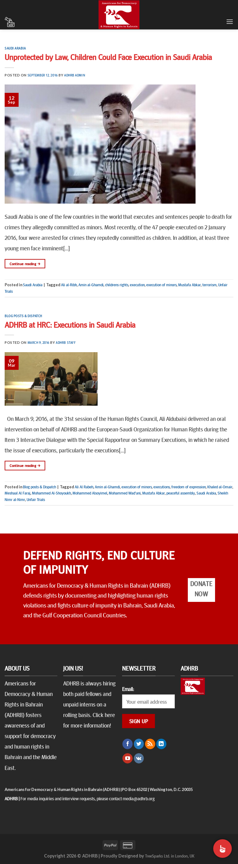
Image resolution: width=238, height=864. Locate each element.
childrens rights (116, 284)
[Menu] (229, 21)
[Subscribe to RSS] (150, 744)
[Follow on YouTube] (127, 758)
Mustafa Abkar (189, 284)
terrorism (209, 284)
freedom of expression (188, 487)
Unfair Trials (36, 499)
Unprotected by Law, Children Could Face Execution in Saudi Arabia (108, 56)
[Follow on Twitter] (139, 744)
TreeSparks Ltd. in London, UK (169, 856)
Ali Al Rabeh (84, 487)
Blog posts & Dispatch (23, 315)
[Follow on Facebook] (127, 744)
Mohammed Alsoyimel (90, 493)
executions (161, 487)
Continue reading (25, 264)
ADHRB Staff (66, 342)
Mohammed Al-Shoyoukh (51, 493)
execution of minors (161, 284)
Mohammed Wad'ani (125, 493)
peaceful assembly (180, 493)
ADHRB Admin (74, 75)
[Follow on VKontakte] (139, 758)
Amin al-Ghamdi (91, 284)
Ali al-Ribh (69, 284)
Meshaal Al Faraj (17, 493)
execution (137, 284)
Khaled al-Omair (219, 487)
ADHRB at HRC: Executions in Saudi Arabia (70, 324)
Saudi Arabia (15, 48)
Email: (128, 689)
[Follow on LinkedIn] (161, 744)
